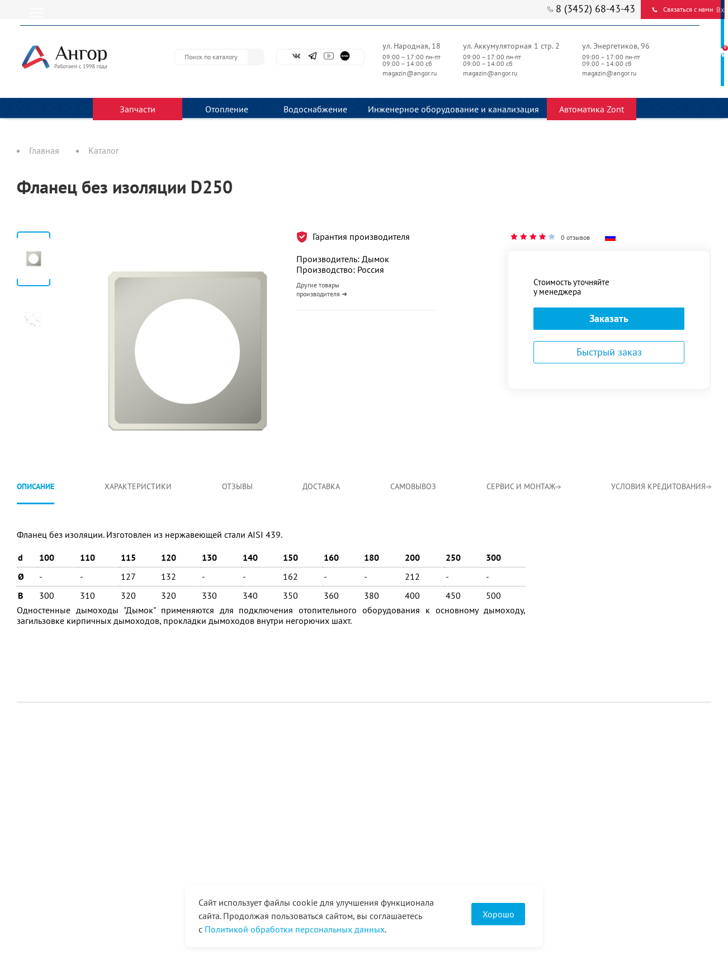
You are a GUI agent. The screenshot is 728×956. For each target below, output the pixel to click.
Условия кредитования (661, 486)
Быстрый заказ (609, 352)
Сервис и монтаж (523, 486)
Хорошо (498, 914)
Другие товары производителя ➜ (321, 289)
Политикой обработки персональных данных (295, 929)
